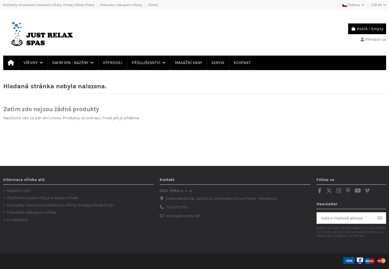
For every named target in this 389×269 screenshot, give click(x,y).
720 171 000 (176, 207)
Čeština (353, 5)
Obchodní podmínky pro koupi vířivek (42, 197)
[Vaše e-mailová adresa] (345, 218)
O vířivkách (17, 219)
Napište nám (19, 190)
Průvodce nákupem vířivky (121, 5)
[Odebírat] (380, 218)
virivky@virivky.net (183, 215)
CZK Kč (378, 5)
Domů (153, 5)
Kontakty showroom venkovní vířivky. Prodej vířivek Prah (60, 205)
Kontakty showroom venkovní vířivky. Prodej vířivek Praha (49, 5)
